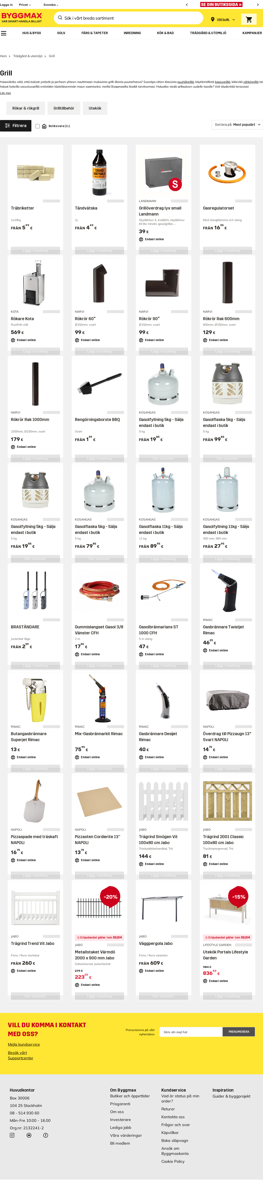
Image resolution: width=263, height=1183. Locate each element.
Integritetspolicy (186, 1177)
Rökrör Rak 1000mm (30, 408)
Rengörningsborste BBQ (97, 408)
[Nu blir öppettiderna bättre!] (222, 4)
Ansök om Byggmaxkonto (175, 1140)
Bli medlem (120, 1132)
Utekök (95, 97)
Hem (3, 45)
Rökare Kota (22, 307)
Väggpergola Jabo (155, 932)
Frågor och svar (175, 1113)
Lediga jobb (120, 1116)
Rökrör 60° (85, 307)
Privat (23, 5)
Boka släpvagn (174, 1129)
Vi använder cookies (155, 1177)
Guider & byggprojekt (231, 1085)
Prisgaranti (120, 1092)
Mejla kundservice (24, 1033)
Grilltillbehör (64, 97)
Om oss (117, 1100)
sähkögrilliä (251, 71)
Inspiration (223, 1079)
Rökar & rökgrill (25, 97)
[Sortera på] (237, 113)
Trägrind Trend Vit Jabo (32, 932)
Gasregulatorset (218, 197)
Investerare (120, 1108)
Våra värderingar (126, 1124)
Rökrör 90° (149, 307)
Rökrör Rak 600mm (221, 307)
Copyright (128, 1177)
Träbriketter (22, 197)
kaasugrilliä (222, 71)
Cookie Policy (173, 1150)
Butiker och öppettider (130, 1084)
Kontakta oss (173, 1105)
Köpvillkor (170, 1121)
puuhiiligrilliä (185, 71)
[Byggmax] (22, 18)
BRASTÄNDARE (25, 615)
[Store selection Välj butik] (223, 19)
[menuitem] (3, 33)
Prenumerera (239, 1020)
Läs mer (5, 82)
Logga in (6, 5)
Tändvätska (86, 197)
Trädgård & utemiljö (27, 45)
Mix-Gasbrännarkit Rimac (99, 722)
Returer (168, 1097)
